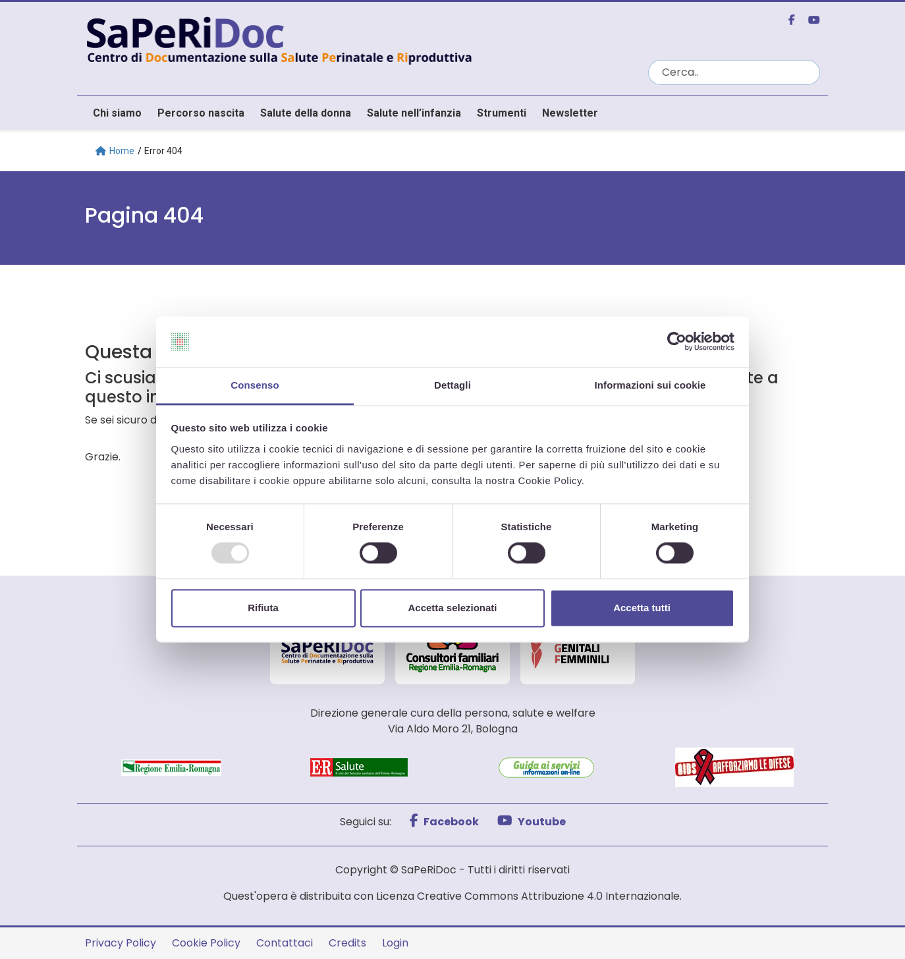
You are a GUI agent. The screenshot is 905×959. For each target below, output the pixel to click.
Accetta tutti (642, 607)
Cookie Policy (206, 942)
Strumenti (501, 113)
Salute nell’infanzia (414, 113)
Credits (347, 942)
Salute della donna (305, 113)
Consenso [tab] (255, 385)
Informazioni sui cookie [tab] (650, 385)
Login (395, 942)
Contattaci (284, 942)
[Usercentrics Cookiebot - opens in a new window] (676, 342)
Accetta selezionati (452, 607)
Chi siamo (117, 113)
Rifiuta (263, 607)
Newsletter (570, 113)
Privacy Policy (120, 942)
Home (115, 151)
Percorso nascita (200, 113)
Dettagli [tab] (452, 385)
